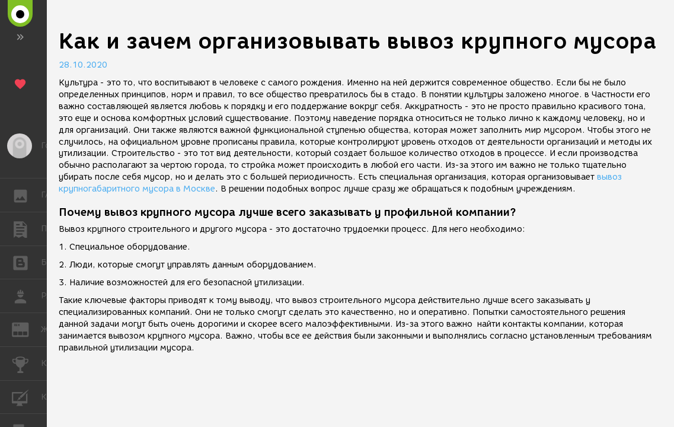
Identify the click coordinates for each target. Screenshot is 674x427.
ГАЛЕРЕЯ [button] (26, 195)
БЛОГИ (26, 261)
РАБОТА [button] (26, 296)
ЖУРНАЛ (26, 328)
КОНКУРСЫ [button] (26, 363)
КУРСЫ (26, 396)
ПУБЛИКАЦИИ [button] (26, 229)
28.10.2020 (83, 65)
